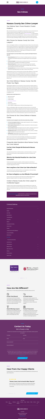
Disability (21, 402)
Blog (25, 402)
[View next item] (26, 278)
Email (24, 338)
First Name (8, 335)
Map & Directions (22, 416)
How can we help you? (10, 345)
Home (7, 402)
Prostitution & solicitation (12, 100)
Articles (34, 402)
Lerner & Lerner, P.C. (28, 33)
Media (31, 402)
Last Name (24, 335)
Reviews (28, 402)
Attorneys (14, 402)
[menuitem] (22, 208)
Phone (8, 338)
